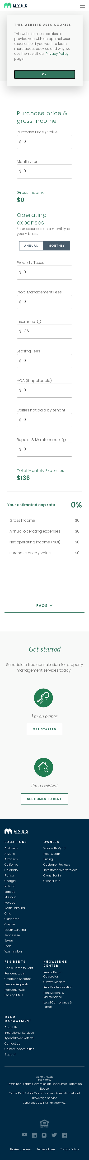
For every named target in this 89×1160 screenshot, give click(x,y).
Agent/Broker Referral (19, 1038)
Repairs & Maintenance (41, 439)
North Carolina (15, 908)
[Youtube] (24, 1135)
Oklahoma (12, 919)
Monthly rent (28, 161)
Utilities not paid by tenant (41, 410)
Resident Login (15, 973)
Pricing (48, 859)
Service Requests (17, 984)
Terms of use (46, 1149)
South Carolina (15, 930)
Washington (13, 951)
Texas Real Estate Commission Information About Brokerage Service (44, 1095)
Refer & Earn (51, 854)
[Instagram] (44, 1135)
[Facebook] (64, 1135)
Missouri (10, 897)
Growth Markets (54, 982)
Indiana (10, 886)
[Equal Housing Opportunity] (44, 1123)
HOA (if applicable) (34, 380)
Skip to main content (2, 20)
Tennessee (12, 935)
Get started (44, 729)
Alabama (11, 848)
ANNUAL (31, 246)
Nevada (10, 903)
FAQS (42, 605)
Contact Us (12, 1043)
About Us (11, 1027)
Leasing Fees (28, 351)
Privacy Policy (69, 1149)
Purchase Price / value (37, 132)
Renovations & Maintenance (53, 995)
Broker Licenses (21, 1149)
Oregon (10, 924)
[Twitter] (54, 1135)
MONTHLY (56, 246)
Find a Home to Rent (19, 968)
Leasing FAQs (14, 995)
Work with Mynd (54, 848)
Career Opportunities (19, 1049)
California (11, 865)
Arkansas (11, 859)
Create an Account (18, 979)
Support (10, 1054)
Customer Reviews (56, 865)
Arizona (10, 854)
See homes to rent (44, 799)
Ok (44, 74)
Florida (9, 875)
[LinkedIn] (34, 1135)
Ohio (8, 913)
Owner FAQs (51, 881)
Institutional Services (19, 1033)
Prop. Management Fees (39, 292)
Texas (9, 941)
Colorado (11, 870)
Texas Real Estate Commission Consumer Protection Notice (44, 1086)
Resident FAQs (15, 990)
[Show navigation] (82, 5)
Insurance (29, 321)
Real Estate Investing (58, 987)
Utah (8, 946)
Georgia (10, 881)
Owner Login (52, 875)
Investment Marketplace (60, 870)
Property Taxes (30, 262)
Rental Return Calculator (52, 974)
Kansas (10, 892)
